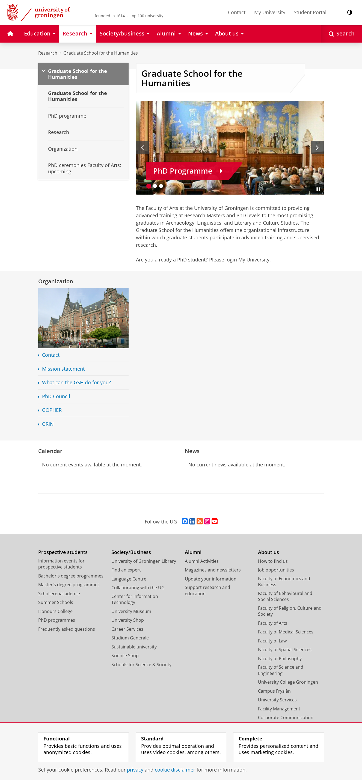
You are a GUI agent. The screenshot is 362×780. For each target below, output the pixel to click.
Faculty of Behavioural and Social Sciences (285, 596)
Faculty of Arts (272, 623)
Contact (236, 12)
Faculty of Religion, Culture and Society (290, 611)
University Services (277, 700)
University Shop (127, 620)
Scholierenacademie (59, 594)
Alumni (193, 552)
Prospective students (63, 552)
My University (269, 12)
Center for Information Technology (134, 599)
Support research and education (207, 590)
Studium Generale (130, 638)
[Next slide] (317, 147)
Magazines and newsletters (213, 570)
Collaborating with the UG (138, 588)
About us (268, 552)
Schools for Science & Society (141, 665)
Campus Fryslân (274, 691)
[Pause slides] (318, 189)
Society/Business (131, 552)
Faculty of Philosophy (280, 659)
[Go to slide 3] (161, 186)
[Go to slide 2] (155, 186)
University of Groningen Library (143, 561)
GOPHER (52, 410)
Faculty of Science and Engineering (280, 670)
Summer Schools (55, 602)
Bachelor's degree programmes (70, 576)
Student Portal (310, 12)
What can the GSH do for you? (76, 382)
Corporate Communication (285, 717)
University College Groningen (288, 682)
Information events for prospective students (61, 564)
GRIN (48, 424)
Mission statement (63, 369)
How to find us (273, 561)
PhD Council (56, 396)
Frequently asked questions (66, 629)
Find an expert (126, 570)
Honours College (55, 611)
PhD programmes (56, 620)
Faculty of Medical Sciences (285, 632)
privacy (135, 769)
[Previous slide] (142, 147)
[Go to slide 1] (149, 186)
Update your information (210, 579)
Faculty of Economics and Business (284, 582)
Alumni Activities (202, 561)
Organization (55, 281)
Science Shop (125, 656)
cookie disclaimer (175, 769)
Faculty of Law (272, 641)
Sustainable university (134, 647)
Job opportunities (276, 570)
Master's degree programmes (69, 585)
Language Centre (128, 579)
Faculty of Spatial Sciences (284, 650)
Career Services (127, 629)
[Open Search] (341, 34)
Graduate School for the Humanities (100, 53)
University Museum (131, 611)
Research (47, 53)
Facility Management (279, 709)
